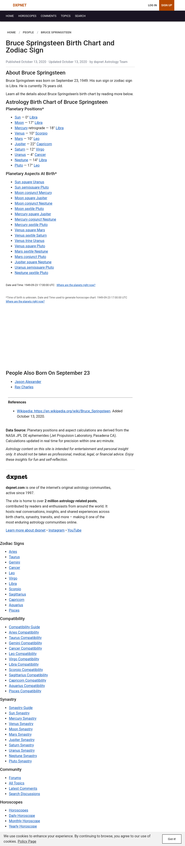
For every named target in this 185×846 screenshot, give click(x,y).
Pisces (14, 610)
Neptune (21, 160)
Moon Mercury (33, 193)
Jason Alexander (28, 382)
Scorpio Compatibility (26, 670)
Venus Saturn (31, 235)
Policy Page (27, 841)
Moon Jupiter (31, 198)
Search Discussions (24, 794)
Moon (19, 123)
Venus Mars (30, 230)
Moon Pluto (29, 209)
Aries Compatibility (24, 632)
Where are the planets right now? (76, 285)
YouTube (74, 530)
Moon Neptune (33, 203)
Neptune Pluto (31, 273)
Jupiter (20, 144)
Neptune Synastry (23, 756)
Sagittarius (17, 594)
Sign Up (166, 5)
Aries (13, 552)
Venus (20, 133)
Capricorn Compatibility (27, 680)
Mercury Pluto (31, 225)
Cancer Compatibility (25, 648)
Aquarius (16, 605)
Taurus (14, 557)
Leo (36, 139)
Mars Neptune (31, 251)
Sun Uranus (29, 182)
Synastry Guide (21, 708)
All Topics (16, 783)
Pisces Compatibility (25, 691)
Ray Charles (24, 387)
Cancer (40, 155)
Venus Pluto (30, 246)
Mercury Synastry (22, 718)
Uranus (20, 155)
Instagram (57, 530)
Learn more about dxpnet (25, 530)
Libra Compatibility (24, 664)
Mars (19, 139)
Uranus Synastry (22, 750)
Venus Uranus (29, 241)
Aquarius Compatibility (27, 686)
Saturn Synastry (21, 745)
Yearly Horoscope (23, 826)
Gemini (14, 562)
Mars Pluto (30, 257)
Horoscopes (18, 810)
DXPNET (20, 5)
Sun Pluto (32, 187)
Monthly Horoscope (24, 821)
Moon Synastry (21, 729)
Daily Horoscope (22, 816)
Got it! (172, 839)
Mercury (21, 128)
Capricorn (44, 144)
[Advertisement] (70, 339)
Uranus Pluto (34, 267)
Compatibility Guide (24, 627)
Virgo (40, 149)
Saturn (20, 149)
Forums (15, 778)
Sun (18, 117)
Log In (152, 5)
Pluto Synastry (20, 761)
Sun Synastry (19, 713)
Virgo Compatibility (24, 659)
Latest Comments (23, 788)
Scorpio (41, 133)
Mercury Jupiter (33, 214)
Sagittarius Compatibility (28, 675)
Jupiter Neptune (33, 262)
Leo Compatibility (23, 654)
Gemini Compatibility (25, 643)
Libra (33, 117)
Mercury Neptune (35, 219)
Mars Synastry (20, 734)
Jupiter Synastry (22, 740)
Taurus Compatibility (25, 638)
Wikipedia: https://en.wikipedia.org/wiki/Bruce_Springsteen (63, 411)
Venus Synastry (21, 724)
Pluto (19, 165)
